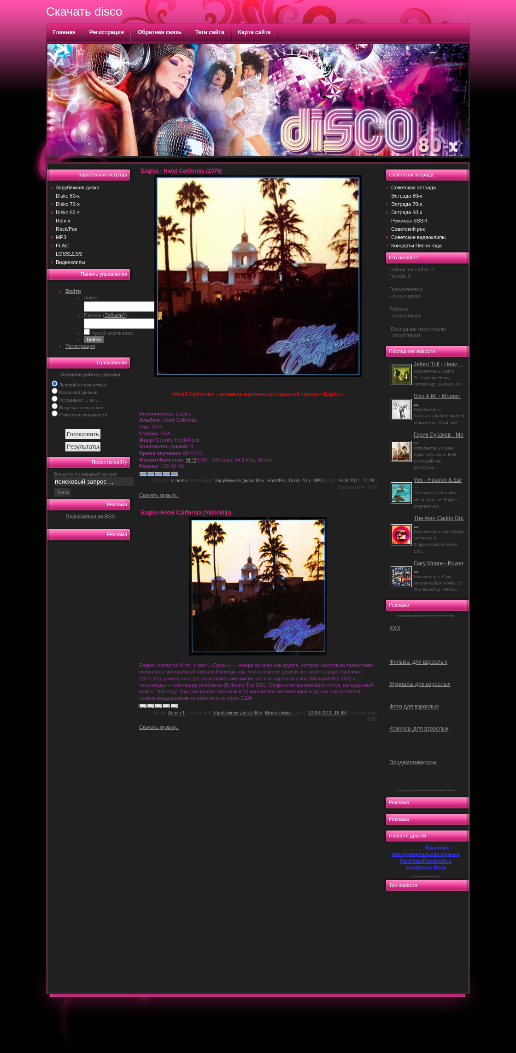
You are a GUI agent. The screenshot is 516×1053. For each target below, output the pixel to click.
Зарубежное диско (77, 187)
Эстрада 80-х (406, 196)
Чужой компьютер (111, 333)
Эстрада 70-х (406, 204)
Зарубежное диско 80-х (239, 480)
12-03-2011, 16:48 (327, 712)
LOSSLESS (69, 254)
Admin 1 (176, 712)
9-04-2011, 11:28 (356, 480)
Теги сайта (209, 32)
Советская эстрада (413, 187)
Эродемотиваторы (412, 762)
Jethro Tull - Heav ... (438, 364)
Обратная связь (160, 32)
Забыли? (115, 315)
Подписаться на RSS (90, 516)
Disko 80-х (68, 196)
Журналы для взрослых (419, 684)
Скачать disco (84, 11)
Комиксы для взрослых (419, 728)
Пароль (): (106, 315)
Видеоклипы (70, 262)
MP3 (61, 237)
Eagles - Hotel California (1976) (181, 171)
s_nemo (178, 480)
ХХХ (394, 628)
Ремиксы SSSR (409, 220)
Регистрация (106, 32)
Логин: (91, 297)
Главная (64, 32)
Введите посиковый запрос (85, 474)
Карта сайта (254, 32)
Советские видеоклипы (418, 237)
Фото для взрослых (414, 706)
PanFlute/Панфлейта (426, 861)
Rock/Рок (66, 229)
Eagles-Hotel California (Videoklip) (186, 512)
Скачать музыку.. (159, 495)
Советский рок (408, 229)
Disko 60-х (68, 212)
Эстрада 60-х (406, 212)
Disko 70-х (68, 204)
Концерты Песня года (416, 245)
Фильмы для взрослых (418, 662)
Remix (63, 220)
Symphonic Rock (425, 867)
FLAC (62, 245)
